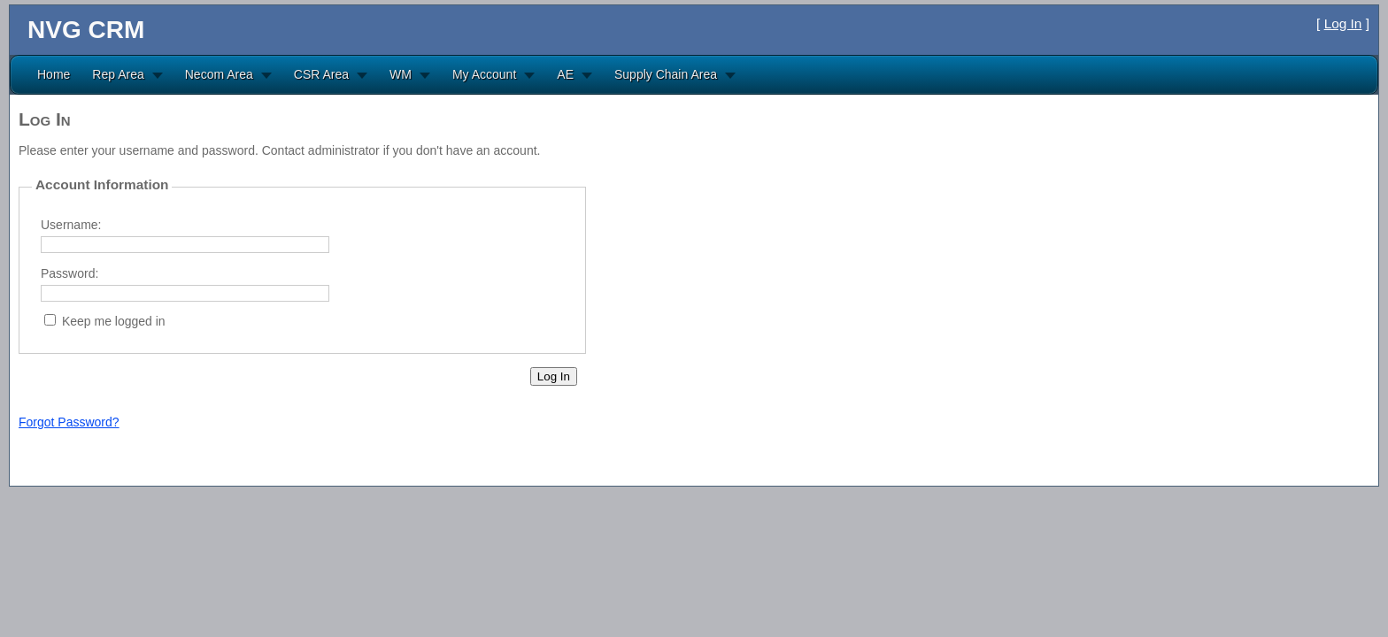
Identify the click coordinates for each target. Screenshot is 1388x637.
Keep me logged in (114, 321)
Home (53, 74)
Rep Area (117, 74)
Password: (69, 273)
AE (565, 74)
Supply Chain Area (665, 74)
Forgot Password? (69, 422)
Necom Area (219, 74)
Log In (1343, 23)
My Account (484, 74)
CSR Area (321, 74)
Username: (71, 225)
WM (400, 74)
